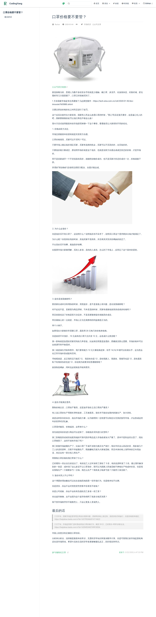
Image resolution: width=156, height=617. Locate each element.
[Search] (79, 3)
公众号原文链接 (60, 87)
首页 (96, 3)
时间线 (125, 3)
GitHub (148, 3)
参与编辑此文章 (59, 552)
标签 (116, 3)
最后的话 (8, 17)
